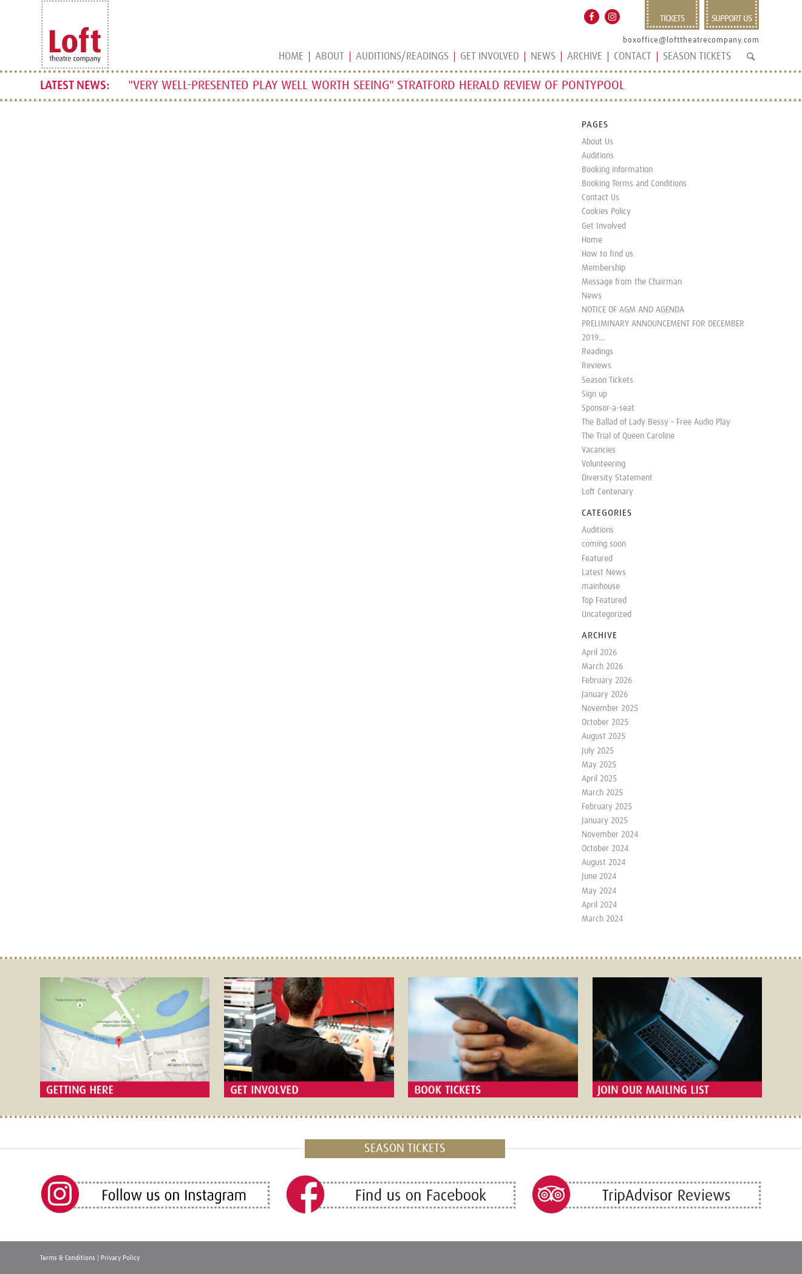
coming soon (604, 544)
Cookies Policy (606, 211)
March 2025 (602, 793)
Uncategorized (606, 614)
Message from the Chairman (632, 282)
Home (592, 240)
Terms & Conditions (67, 1258)
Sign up (594, 394)
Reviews (596, 366)
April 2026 (599, 653)
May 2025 (599, 765)
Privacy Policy (120, 1258)
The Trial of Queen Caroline (628, 436)
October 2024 (605, 848)
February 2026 (607, 680)
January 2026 (605, 694)
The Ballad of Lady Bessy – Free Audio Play (656, 422)
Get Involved (604, 226)
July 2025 (598, 751)
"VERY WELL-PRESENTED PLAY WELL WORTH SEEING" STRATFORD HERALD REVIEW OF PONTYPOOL (376, 85)
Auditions (598, 156)
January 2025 (605, 821)
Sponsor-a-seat (608, 408)
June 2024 (599, 876)
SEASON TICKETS (405, 1148)
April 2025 (599, 779)
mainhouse (601, 586)
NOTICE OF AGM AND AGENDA (633, 310)
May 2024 (599, 891)
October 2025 (605, 722)
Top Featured (604, 600)
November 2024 (610, 835)
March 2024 (602, 919)
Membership (603, 268)
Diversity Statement (617, 478)
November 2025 (610, 708)
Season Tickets (607, 380)
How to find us (607, 254)
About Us (597, 142)
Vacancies (599, 450)
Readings (597, 352)
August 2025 (603, 736)
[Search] (751, 62)
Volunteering (603, 464)
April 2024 (599, 905)
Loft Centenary (607, 492)
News (592, 296)
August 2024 (603, 862)
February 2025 (607, 807)
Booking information (617, 170)
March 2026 (602, 666)
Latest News (604, 572)
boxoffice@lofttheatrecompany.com (691, 40)
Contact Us (600, 198)
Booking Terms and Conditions (634, 184)
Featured (597, 558)
